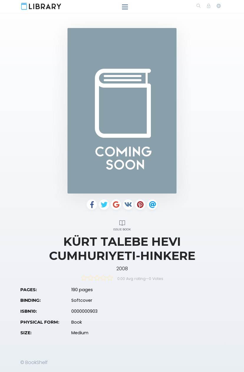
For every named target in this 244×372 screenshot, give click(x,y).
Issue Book (122, 225)
